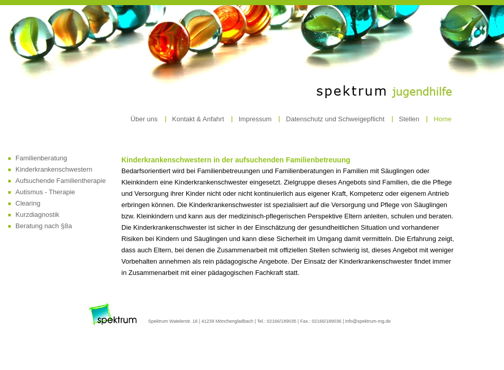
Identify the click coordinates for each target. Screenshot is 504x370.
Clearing (27, 203)
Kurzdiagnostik (37, 214)
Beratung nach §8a (43, 226)
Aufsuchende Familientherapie (60, 180)
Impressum (255, 119)
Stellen (409, 119)
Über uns (144, 119)
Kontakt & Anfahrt (198, 119)
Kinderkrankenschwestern (54, 169)
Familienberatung (41, 158)
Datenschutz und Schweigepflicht (335, 119)
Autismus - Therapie (45, 192)
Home (443, 119)
